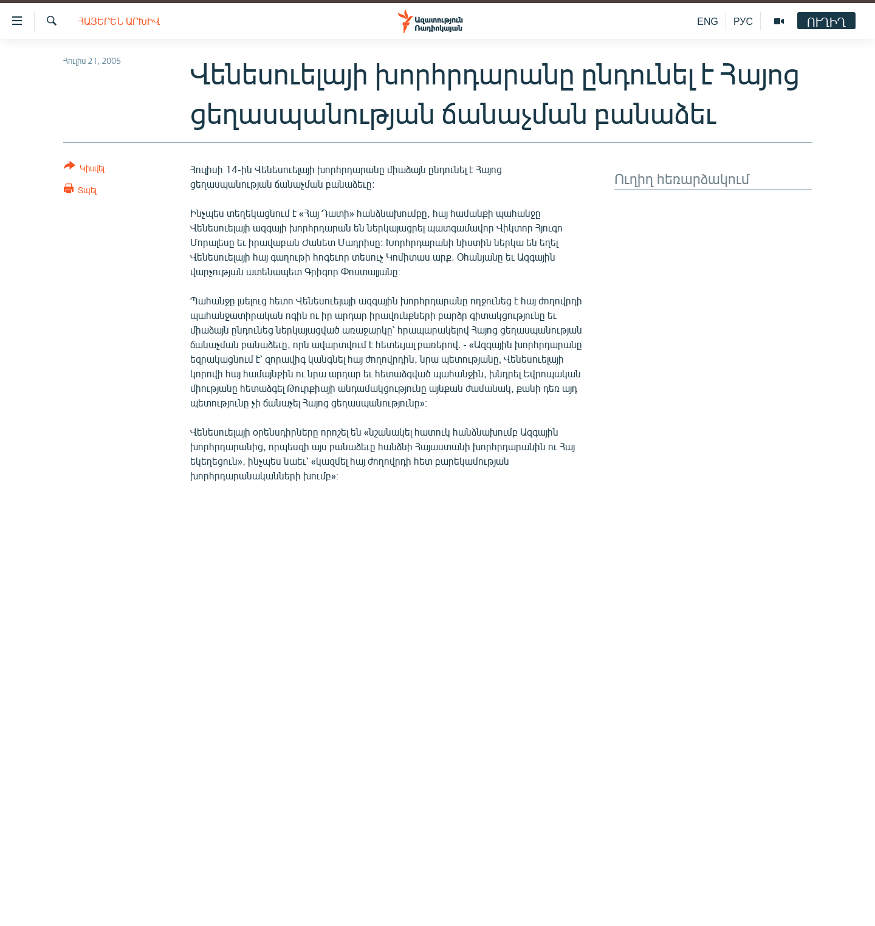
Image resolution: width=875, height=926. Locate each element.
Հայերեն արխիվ (119, 21)
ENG (707, 21)
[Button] (84, 169)
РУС (743, 21)
